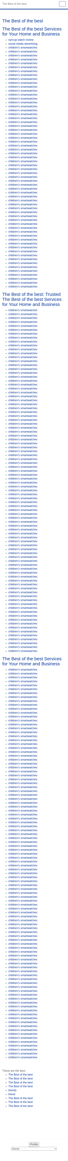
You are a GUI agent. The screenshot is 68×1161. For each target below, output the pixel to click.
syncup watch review (20, 39)
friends (12, 1090)
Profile (34, 1144)
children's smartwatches (22, 47)
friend (11, 1094)
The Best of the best (20, 1074)
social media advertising (22, 43)
